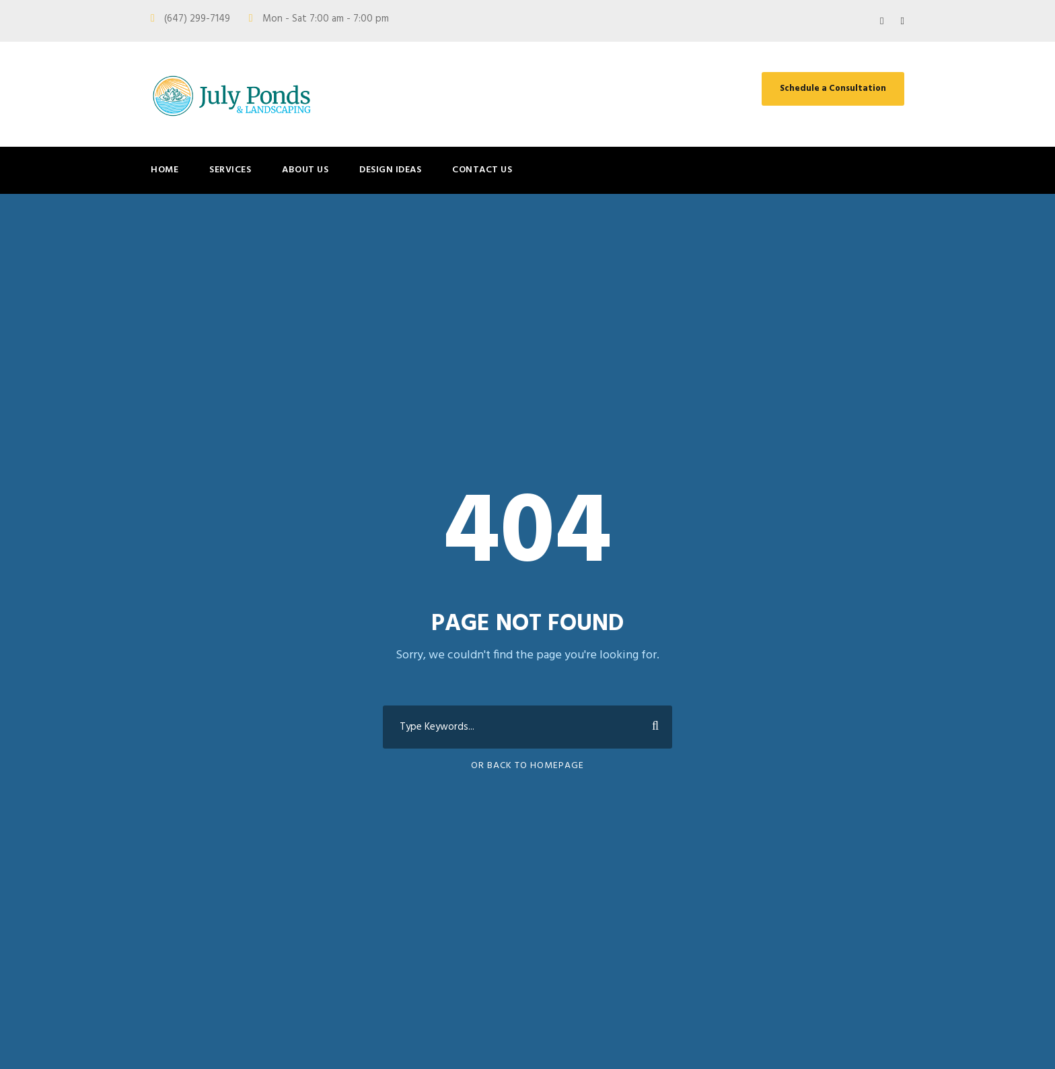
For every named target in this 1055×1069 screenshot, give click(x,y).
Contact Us (482, 170)
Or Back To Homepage (527, 765)
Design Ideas (390, 170)
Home (164, 170)
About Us (305, 170)
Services (230, 170)
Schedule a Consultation (833, 88)
